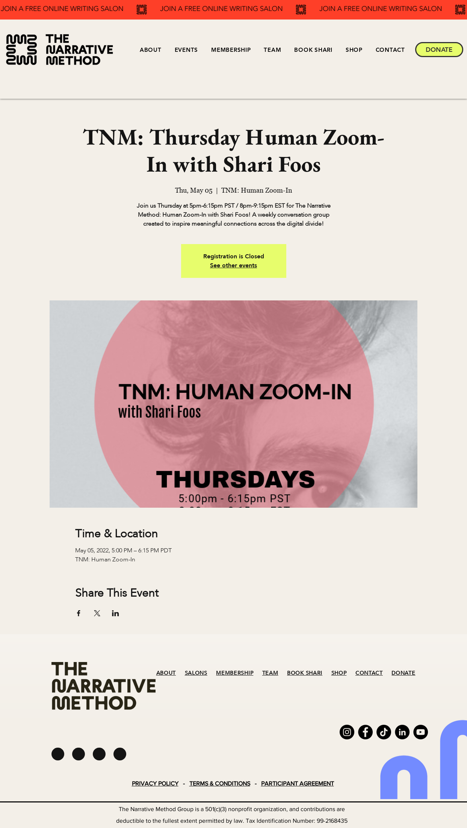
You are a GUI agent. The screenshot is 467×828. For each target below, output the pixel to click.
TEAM (270, 673)
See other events (233, 265)
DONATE (403, 673)
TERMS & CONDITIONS (219, 783)
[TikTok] (383, 732)
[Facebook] (365, 732)
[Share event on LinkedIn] (115, 613)
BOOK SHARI (304, 673)
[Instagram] (347, 732)
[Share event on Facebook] (78, 613)
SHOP (339, 673)
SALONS (196, 673)
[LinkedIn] (402, 732)
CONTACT (369, 673)
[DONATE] (439, 49)
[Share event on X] (97, 613)
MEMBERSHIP (234, 673)
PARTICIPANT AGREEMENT (297, 783)
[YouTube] (420, 732)
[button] (186, 49)
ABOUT (166, 673)
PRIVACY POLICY (155, 783)
